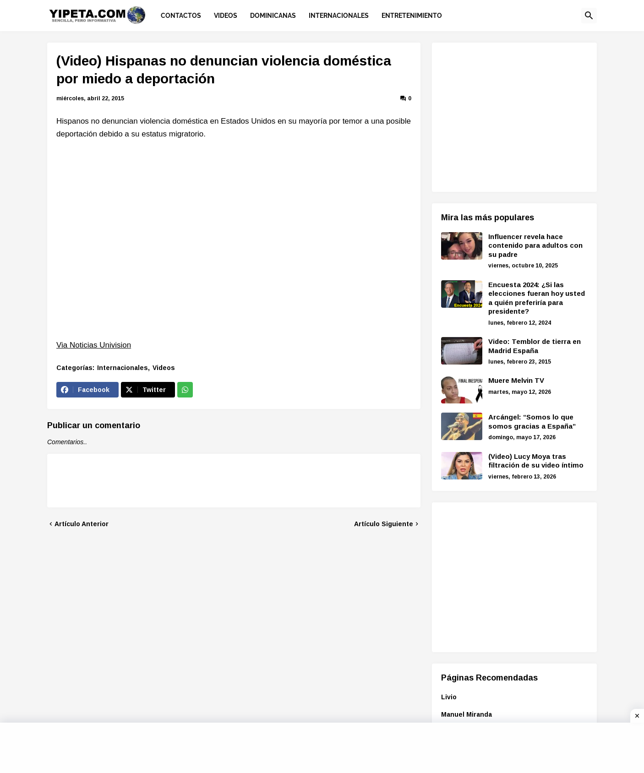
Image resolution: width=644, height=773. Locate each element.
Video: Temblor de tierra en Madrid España (534, 346)
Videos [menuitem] (225, 15)
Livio (449, 697)
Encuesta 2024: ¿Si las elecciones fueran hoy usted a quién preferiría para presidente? (536, 298)
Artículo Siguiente (383, 524)
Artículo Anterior (82, 524)
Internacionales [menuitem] (339, 15)
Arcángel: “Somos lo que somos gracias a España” (532, 421)
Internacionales (122, 367)
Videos (164, 367)
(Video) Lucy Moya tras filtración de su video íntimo (536, 460)
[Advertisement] (518, 116)
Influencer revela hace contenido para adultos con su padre (535, 245)
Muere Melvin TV (516, 380)
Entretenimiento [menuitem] (412, 15)
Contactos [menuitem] (181, 15)
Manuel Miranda (466, 714)
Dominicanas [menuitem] (273, 15)
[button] (589, 15)
